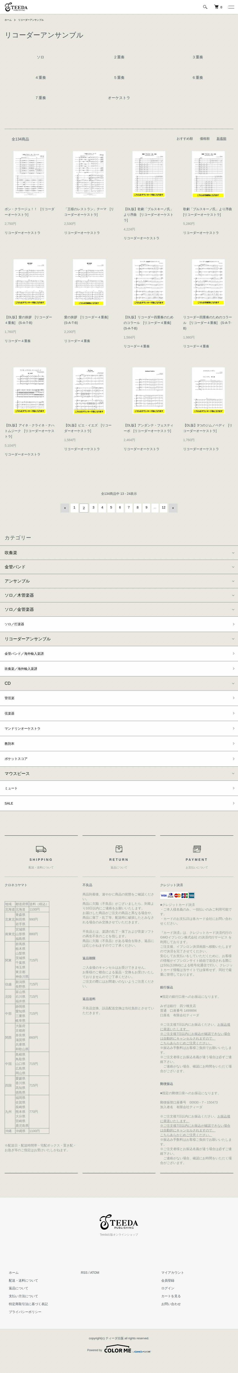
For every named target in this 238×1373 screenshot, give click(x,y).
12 (163, 507)
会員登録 (163, 1293)
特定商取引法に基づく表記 (24, 1317)
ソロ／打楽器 (17, 623)
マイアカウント (168, 1286)
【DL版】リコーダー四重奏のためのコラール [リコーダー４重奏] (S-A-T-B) (149, 322)
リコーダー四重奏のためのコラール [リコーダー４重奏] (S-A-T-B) (207, 322)
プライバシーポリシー (21, 1325)
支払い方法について (19, 1309)
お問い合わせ (167, 1317)
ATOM (94, 1286)
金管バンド (15, 565)
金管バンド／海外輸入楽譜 (30, 654)
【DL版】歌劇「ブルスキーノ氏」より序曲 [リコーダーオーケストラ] (148, 214)
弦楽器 (11, 718)
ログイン (163, 1301)
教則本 (11, 751)
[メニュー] (231, 7)
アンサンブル (17, 579)
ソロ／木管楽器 (19, 594)
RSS (84, 1286)
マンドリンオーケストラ (28, 735)
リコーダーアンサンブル (35, 19)
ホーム (9, 19)
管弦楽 (11, 701)
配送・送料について (19, 1293)
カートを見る (167, 1309)
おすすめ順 (185, 138)
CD (8, 686)
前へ (66, 507)
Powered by (119, 1362)
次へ (171, 507)
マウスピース (17, 783)
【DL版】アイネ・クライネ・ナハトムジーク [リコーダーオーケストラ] (29, 430)
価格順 (205, 138)
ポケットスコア (19, 768)
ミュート (13, 799)
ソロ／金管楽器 (19, 608)
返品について (14, 1301)
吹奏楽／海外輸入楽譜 (25, 670)
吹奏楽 (11, 551)
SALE (10, 816)
